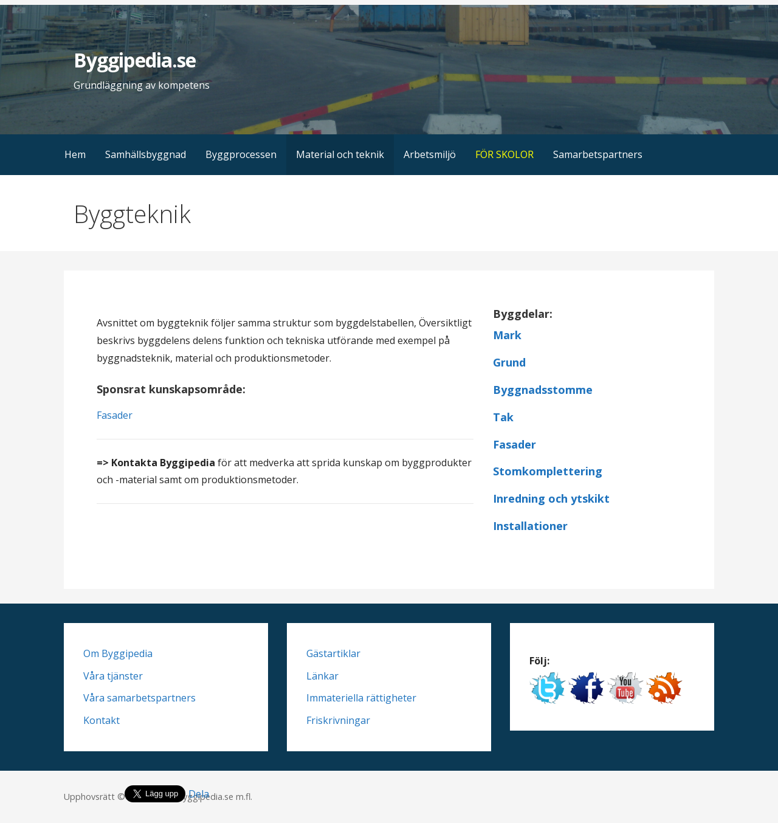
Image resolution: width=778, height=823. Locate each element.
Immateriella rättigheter (361, 697)
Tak (503, 417)
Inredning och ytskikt (551, 498)
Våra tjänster (113, 676)
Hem (75, 154)
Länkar (322, 676)
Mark (507, 335)
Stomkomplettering (547, 471)
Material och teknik (340, 154)
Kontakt (101, 720)
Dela (198, 794)
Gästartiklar (333, 653)
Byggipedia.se (135, 60)
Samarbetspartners (597, 154)
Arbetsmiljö (430, 154)
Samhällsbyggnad (145, 154)
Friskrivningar (338, 720)
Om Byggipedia (118, 653)
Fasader (115, 415)
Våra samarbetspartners (139, 697)
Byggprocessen (241, 154)
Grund (509, 362)
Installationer (530, 525)
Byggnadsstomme (543, 389)
